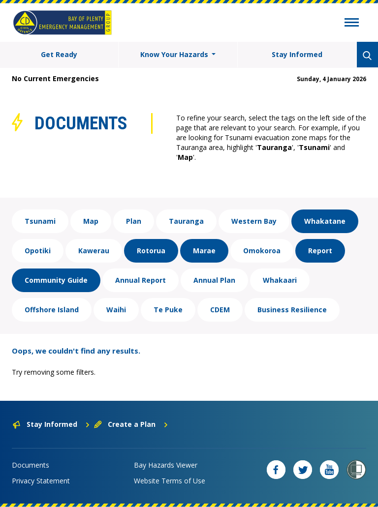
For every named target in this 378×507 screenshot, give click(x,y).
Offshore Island (52, 309)
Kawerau (93, 250)
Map (90, 221)
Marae (204, 250)
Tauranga (186, 221)
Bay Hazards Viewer (165, 465)
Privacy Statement (41, 480)
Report (320, 250)
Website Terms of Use (169, 480)
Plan (133, 221)
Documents (30, 465)
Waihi (116, 309)
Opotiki (38, 250)
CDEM (220, 309)
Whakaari (280, 280)
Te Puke (168, 309)
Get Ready (59, 54)
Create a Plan (131, 424)
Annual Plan (214, 280)
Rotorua (151, 250)
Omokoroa (262, 250)
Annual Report (140, 280)
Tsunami (40, 221)
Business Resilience (292, 309)
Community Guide (56, 280)
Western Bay (254, 221)
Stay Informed (297, 54)
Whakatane (325, 221)
